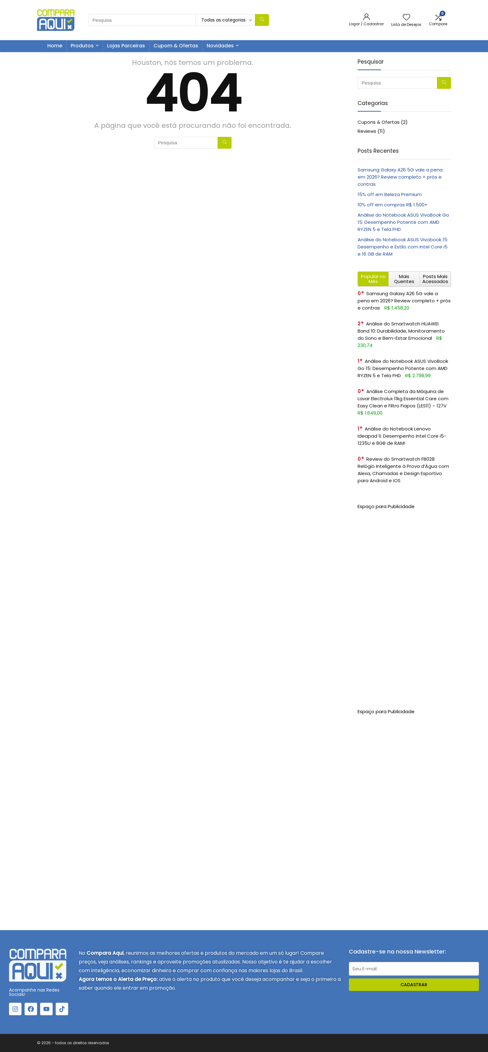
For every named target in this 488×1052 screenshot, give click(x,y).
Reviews (367, 131)
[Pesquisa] (262, 20)
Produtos (82, 45)
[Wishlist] (406, 17)
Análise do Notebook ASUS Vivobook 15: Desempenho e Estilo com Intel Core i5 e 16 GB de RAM (403, 246)
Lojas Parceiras (126, 45)
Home (54, 45)
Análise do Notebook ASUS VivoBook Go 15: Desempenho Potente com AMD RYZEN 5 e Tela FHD (403, 222)
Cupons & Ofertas (379, 122)
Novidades (220, 45)
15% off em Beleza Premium (390, 194)
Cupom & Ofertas (175, 45)
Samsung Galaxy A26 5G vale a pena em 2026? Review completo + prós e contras (400, 176)
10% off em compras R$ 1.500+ (393, 204)
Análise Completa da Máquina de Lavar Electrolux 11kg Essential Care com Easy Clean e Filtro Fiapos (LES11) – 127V (403, 398)
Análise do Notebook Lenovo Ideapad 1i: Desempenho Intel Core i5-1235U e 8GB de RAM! (402, 435)
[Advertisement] (404, 603)
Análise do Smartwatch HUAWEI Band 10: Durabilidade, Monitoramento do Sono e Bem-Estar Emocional (401, 330)
